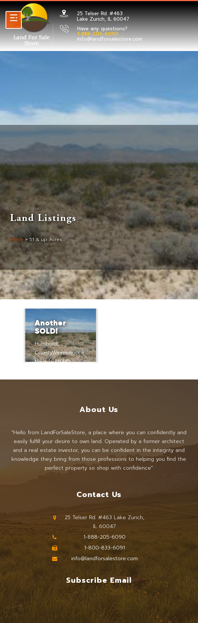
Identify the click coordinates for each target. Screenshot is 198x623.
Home (16, 239)
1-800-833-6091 (104, 548)
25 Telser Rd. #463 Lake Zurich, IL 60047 (103, 16)
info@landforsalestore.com (109, 38)
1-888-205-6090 (104, 537)
